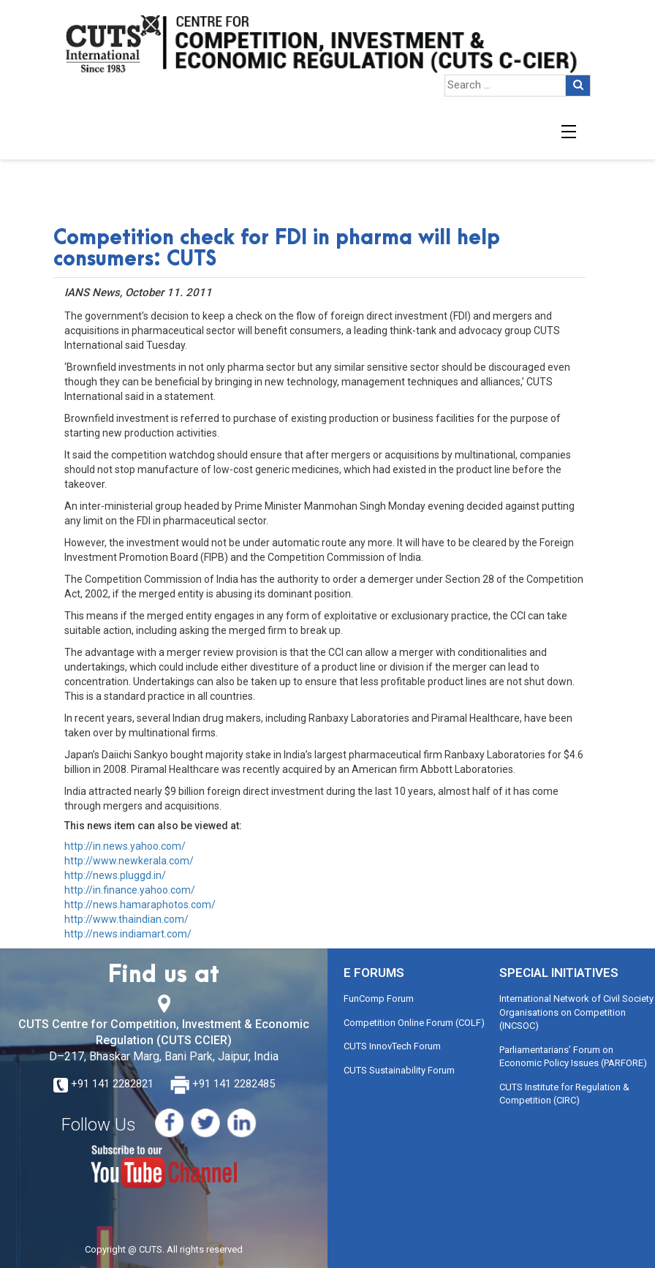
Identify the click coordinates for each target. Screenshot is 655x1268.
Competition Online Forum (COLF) (414, 1022)
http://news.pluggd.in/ (115, 875)
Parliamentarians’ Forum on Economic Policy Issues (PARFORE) (573, 1056)
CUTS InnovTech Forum (392, 1046)
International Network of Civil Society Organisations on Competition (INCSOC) (576, 1012)
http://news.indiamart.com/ (128, 934)
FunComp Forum (379, 998)
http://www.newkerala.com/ (129, 861)
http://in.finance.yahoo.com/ (129, 890)
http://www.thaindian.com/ (126, 919)
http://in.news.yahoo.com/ (125, 846)
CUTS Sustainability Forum (399, 1070)
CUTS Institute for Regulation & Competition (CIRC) (564, 1094)
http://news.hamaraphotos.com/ (140, 904)
